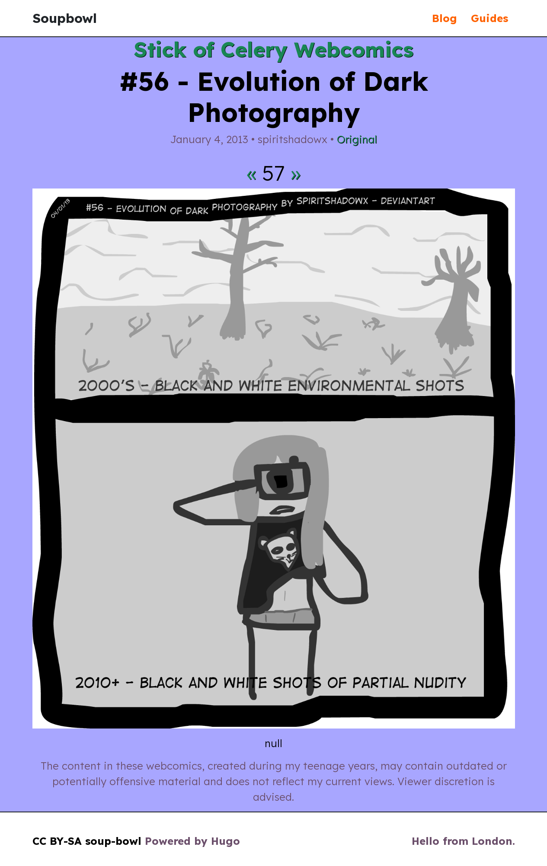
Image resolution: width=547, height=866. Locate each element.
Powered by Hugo (192, 840)
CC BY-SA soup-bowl (86, 840)
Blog (444, 18)
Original (357, 139)
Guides (489, 18)
